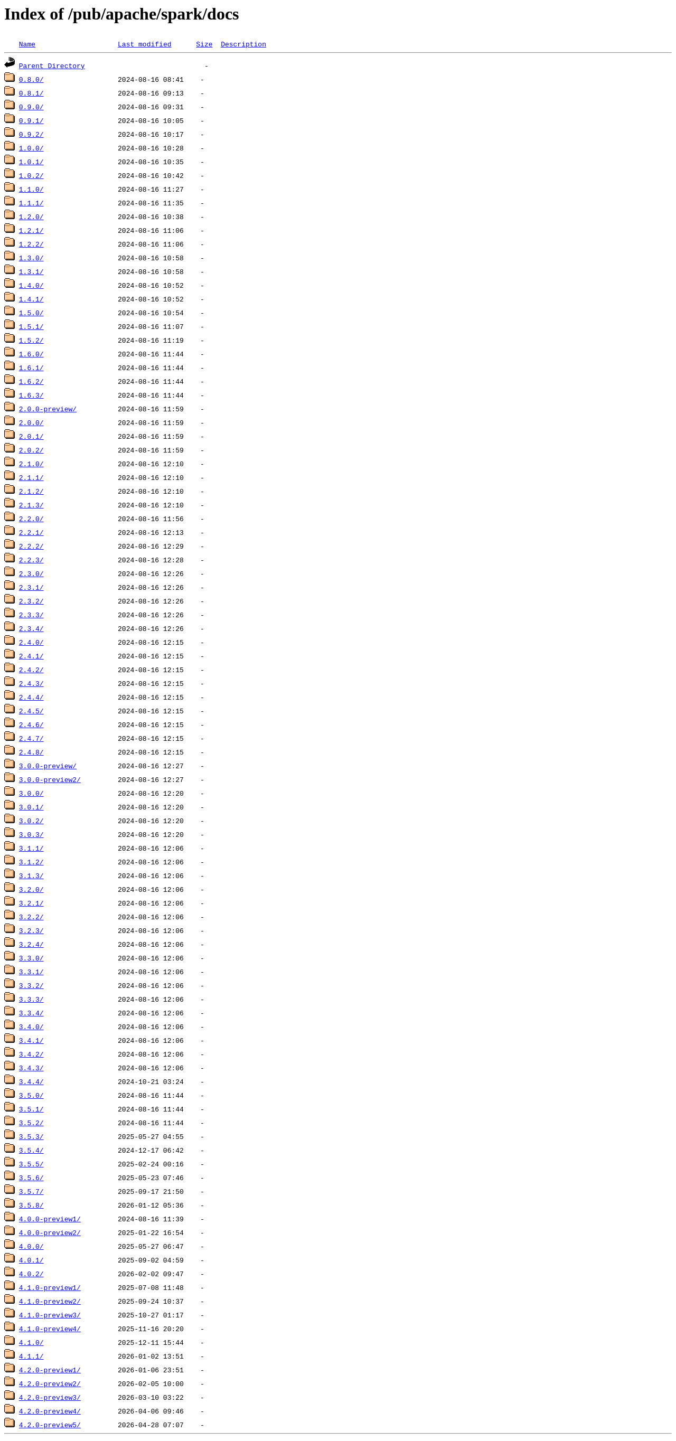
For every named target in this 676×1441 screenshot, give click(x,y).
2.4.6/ (31, 724)
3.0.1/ (31, 807)
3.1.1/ (31, 848)
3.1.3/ (31, 875)
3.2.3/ (31, 930)
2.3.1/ (31, 587)
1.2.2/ (31, 244)
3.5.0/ (31, 1095)
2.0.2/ (31, 450)
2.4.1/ (31, 656)
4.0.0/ (31, 1246)
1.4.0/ (31, 285)
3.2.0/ (31, 889)
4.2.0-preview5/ (50, 1424)
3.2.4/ (31, 944)
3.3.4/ (31, 1013)
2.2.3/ (31, 559)
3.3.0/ (31, 958)
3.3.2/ (31, 985)
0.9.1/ (31, 120)
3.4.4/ (31, 1081)
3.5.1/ (31, 1109)
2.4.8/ (31, 752)
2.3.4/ (31, 628)
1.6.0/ (31, 354)
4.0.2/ (31, 1273)
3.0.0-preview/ (48, 765)
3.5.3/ (31, 1136)
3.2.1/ (31, 903)
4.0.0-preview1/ (50, 1218)
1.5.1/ (31, 326)
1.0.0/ (31, 148)
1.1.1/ (31, 203)
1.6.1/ (31, 367)
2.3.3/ (31, 614)
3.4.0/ (31, 1026)
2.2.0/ (31, 518)
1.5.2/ (31, 340)
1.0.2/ (31, 175)
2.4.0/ (31, 642)
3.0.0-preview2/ (50, 779)
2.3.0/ (31, 573)
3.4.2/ (31, 1054)
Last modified (144, 44)
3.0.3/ (31, 834)
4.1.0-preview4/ (50, 1328)
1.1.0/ (31, 189)
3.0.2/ (31, 820)
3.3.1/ (31, 971)
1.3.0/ (31, 257)
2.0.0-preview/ (48, 408)
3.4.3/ (31, 1067)
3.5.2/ (31, 1122)
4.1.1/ (31, 1356)
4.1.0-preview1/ (50, 1287)
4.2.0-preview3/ (50, 1397)
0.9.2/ (31, 134)
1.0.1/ (31, 161)
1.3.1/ (31, 271)
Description (243, 44)
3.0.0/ (31, 793)
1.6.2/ (31, 381)
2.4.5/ (31, 710)
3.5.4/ (31, 1150)
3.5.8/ (31, 1205)
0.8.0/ (31, 79)
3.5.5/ (31, 1164)
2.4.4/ (31, 697)
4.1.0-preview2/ (50, 1301)
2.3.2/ (31, 601)
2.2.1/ (31, 532)
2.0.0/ (31, 422)
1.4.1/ (31, 299)
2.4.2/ (31, 669)
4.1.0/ (31, 1342)
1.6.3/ (31, 395)
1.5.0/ (31, 312)
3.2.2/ (31, 916)
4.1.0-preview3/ (50, 1315)
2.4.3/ (31, 683)
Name (27, 44)
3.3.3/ (31, 999)
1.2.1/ (31, 230)
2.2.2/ (31, 546)
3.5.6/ (31, 1177)
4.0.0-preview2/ (50, 1232)
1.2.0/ (31, 216)
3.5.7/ (31, 1191)
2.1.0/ (31, 463)
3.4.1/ (31, 1040)
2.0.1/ (31, 436)
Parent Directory (52, 65)
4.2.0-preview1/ (50, 1369)
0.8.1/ (31, 93)
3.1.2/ (31, 862)
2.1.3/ (31, 505)
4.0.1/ (31, 1260)
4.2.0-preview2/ (50, 1383)
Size (204, 44)
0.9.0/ (31, 106)
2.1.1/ (31, 477)
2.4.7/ (31, 738)
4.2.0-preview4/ (50, 1411)
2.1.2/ (31, 491)
